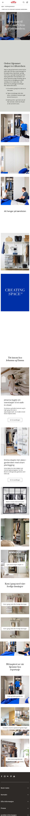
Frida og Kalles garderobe (15, 696)
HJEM (2, 6)
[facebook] (2, 776)
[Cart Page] (27, 2)
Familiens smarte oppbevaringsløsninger (15, 728)
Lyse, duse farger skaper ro (15, 564)
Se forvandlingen (15, 420)
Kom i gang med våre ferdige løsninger (15, 604)
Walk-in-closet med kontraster (15, 502)
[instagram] (5, 776)
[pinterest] (11, 776)
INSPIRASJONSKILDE (10, 6)
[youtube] (14, 776)
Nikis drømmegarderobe (15, 759)
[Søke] (24, 2)
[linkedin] (8, 776)
